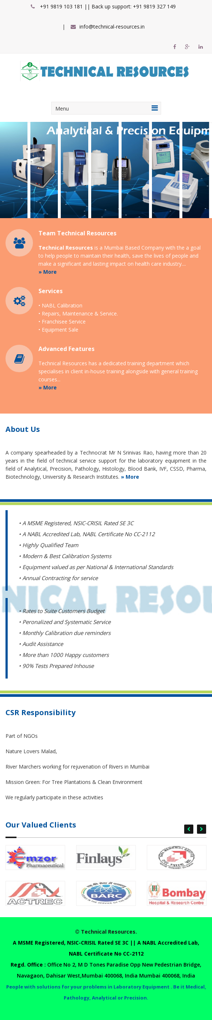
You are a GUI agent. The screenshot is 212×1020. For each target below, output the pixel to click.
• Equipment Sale (58, 329)
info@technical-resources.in (112, 26)
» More (47, 271)
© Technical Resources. (106, 931)
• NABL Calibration (60, 305)
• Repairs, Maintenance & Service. (78, 313)
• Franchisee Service (62, 321)
